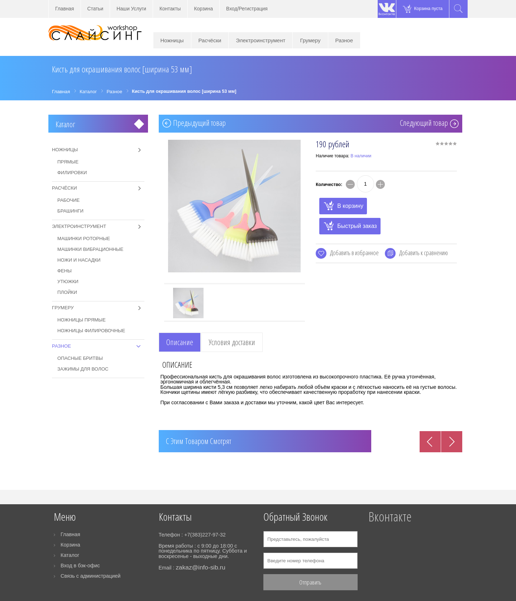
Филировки (72, 172)
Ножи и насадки (79, 260)
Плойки (67, 292)
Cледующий (424, 123)
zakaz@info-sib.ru (200, 567)
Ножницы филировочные (91, 330)
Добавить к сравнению (423, 252)
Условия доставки (232, 342)
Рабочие (68, 200)
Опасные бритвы (80, 358)
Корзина (203, 8)
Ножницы (172, 40)
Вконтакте (389, 516)
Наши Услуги (131, 8)
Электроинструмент (260, 40)
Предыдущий (199, 123)
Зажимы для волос (82, 369)
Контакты (170, 8)
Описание (179, 342)
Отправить (310, 582)
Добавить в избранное (354, 252)
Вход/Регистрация (247, 8)
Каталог (65, 124)
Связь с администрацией (90, 576)
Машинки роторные (83, 238)
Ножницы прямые (81, 320)
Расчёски (210, 40)
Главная (64, 8)
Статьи (95, 8)
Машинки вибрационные (90, 249)
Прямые (67, 161)
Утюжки (67, 281)
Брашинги (70, 211)
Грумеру (310, 40)
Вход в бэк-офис (80, 565)
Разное (344, 40)
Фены (64, 270)
